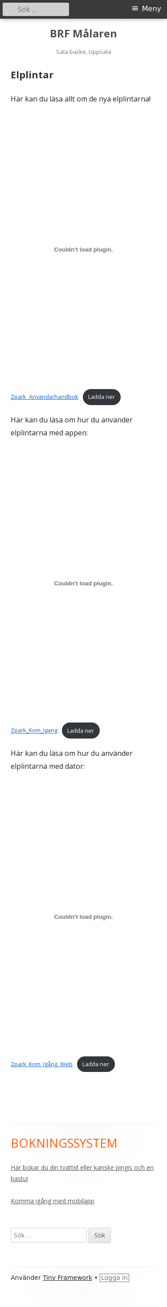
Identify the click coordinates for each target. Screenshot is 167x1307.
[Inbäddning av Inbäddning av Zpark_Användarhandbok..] (83, 249)
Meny (151, 8)
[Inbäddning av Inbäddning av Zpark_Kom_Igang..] (83, 583)
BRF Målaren (83, 34)
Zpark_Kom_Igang (34, 731)
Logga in (114, 1277)
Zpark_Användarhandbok (44, 397)
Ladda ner (101, 397)
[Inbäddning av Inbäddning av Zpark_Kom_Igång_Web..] (83, 917)
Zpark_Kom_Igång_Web (42, 1064)
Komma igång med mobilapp (52, 1201)
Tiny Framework (67, 1277)
